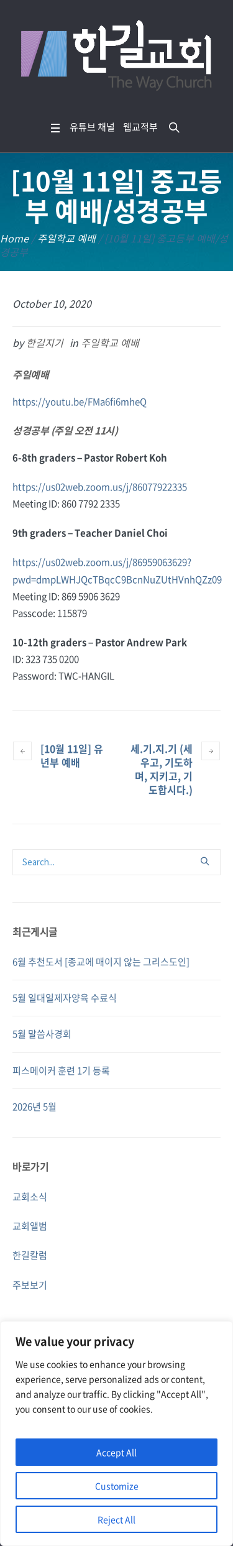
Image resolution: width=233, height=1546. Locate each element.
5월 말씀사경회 (41, 1034)
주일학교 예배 (66, 238)
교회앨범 (29, 1226)
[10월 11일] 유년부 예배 (71, 755)
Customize (117, 1485)
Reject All (116, 1519)
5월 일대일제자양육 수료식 (64, 998)
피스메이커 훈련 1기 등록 (61, 1070)
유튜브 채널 (92, 127)
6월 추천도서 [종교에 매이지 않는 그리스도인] (101, 962)
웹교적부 (140, 127)
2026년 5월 (34, 1106)
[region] (116, 1433)
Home (14, 238)
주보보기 (29, 1285)
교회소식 (29, 1196)
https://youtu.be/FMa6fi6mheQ (79, 401)
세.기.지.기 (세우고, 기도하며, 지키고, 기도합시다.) (161, 769)
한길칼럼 (29, 1255)
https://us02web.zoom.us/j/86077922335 (99, 487)
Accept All (116, 1452)
